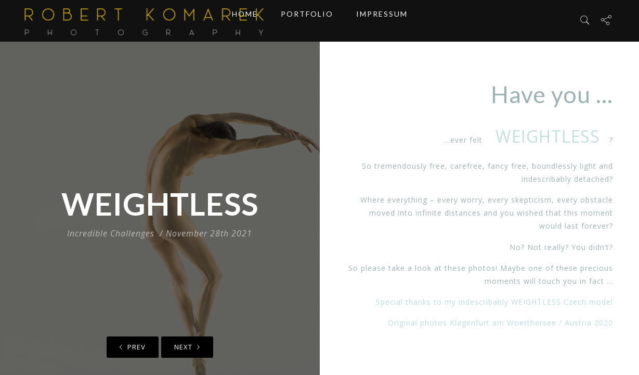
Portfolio (307, 20)
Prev (133, 347)
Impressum (382, 20)
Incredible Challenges (110, 233)
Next (187, 347)
